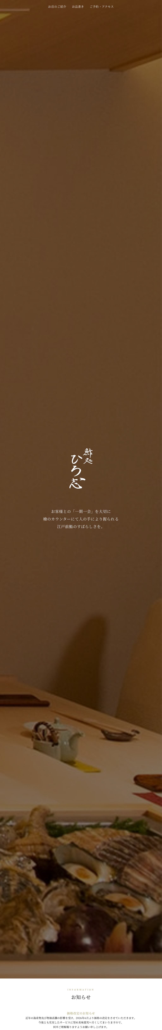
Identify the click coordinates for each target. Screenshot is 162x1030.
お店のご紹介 (57, 6)
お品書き (78, 6)
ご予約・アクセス (102, 6)
